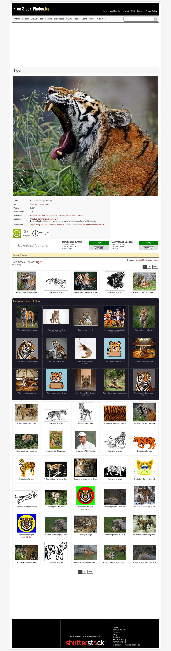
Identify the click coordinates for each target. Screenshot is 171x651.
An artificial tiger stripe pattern (115, 423)
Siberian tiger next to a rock (115, 535)
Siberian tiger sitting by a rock (56, 535)
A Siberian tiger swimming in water (86, 562)
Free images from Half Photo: (27, 301)
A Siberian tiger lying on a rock (144, 562)
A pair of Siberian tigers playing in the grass (119, 562)
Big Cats (41, 215)
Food (41, 19)
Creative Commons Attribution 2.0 (44, 219)
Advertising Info (120, 642)
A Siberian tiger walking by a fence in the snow (150, 507)
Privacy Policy (151, 11)
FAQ (133, 11)
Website (45, 204)
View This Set (85, 509)
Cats (47, 215)
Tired (74, 215)
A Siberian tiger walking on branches (57, 479)
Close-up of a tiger (85, 535)
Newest (126, 11)
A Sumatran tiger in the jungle (26, 562)
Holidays (48, 19)
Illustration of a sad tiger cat (144, 479)
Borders (25, 19)
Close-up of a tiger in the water (85, 292)
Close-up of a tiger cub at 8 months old (88, 479)
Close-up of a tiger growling (26, 292)
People (77, 19)
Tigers (68, 215)
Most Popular (115, 11)
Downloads (147, 260)
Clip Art (34, 19)
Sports (84, 19)
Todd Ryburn (35, 204)
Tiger (39, 262)
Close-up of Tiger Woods (85, 451)
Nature (69, 19)
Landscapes (59, 19)
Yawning (80, 215)
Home (105, 11)
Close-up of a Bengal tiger (56, 451)
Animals (17, 19)
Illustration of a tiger (56, 292)
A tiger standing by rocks (26, 423)
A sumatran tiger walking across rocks (147, 535)
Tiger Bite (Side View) (39, 225)
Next (155, 267)
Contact (140, 11)
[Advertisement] (85, 44)
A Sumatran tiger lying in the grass (145, 292)
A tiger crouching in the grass (26, 451)
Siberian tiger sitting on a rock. (115, 507)
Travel (91, 19)
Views (156, 260)
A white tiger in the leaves (56, 507)
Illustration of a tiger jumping (26, 507)
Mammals (54, 215)
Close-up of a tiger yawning (144, 423)
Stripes (62, 215)
